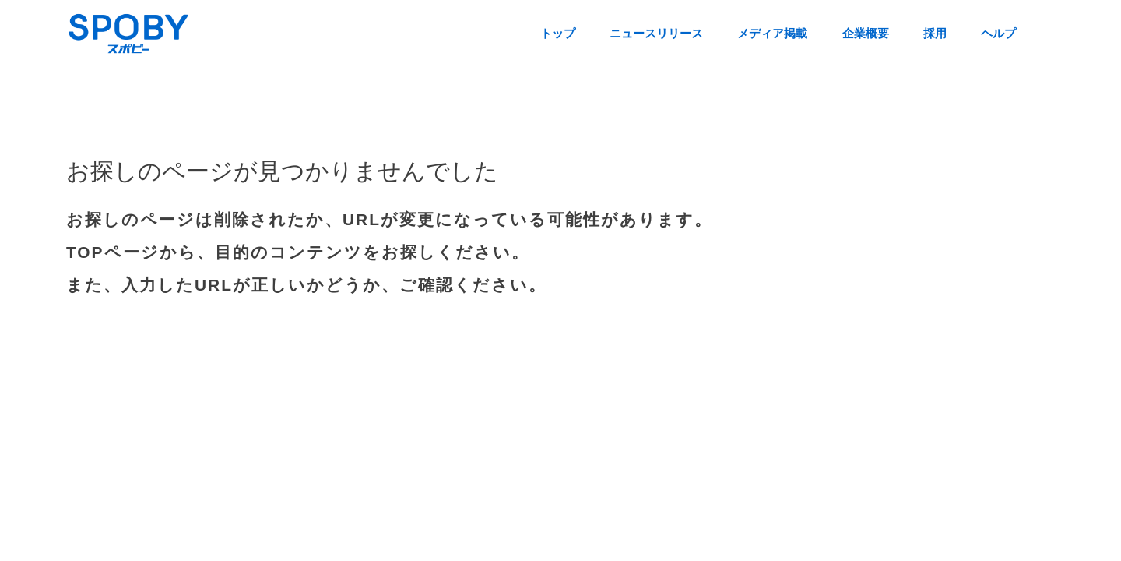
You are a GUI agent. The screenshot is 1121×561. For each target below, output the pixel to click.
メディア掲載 (772, 33)
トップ (557, 33)
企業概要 (865, 33)
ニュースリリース (656, 33)
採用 (935, 33)
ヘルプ (998, 33)
